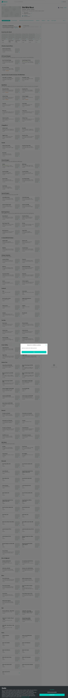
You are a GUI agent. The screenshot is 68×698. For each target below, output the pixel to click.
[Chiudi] (46, 345)
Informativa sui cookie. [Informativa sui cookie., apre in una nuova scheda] (25, 696)
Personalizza (52, 689)
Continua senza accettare (52, 692)
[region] (34, 692)
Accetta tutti (52, 694)
